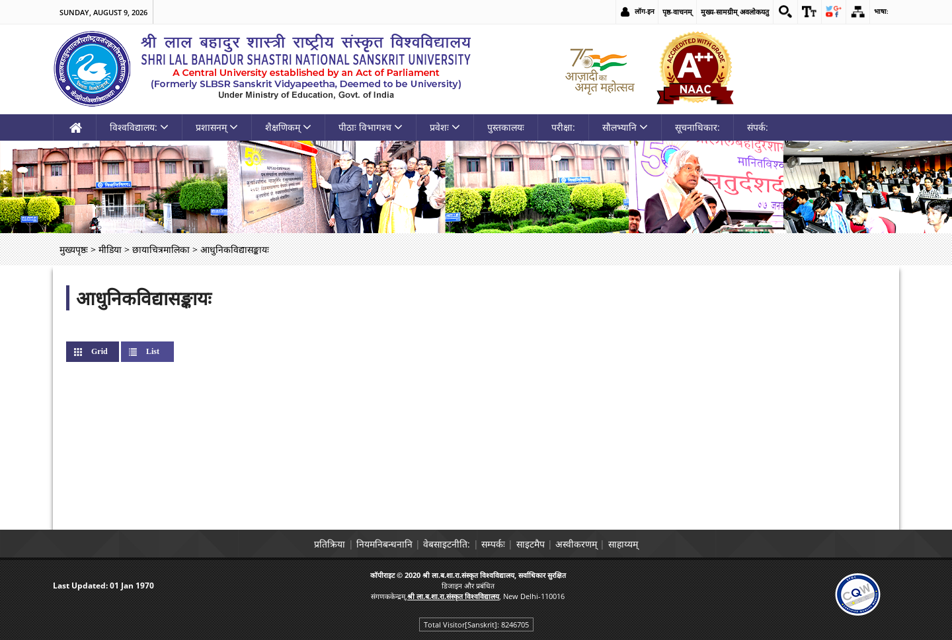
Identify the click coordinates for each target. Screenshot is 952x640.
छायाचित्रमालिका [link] (161, 249)
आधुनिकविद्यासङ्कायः (144, 297)
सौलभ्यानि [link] (625, 127)
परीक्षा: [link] (563, 127)
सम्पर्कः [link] (493, 544)
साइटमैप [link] (540, 544)
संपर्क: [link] (757, 127)
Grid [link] (110, 351)
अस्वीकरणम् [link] (596, 544)
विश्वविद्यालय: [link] (139, 127)
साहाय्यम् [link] (653, 544)
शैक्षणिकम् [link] (288, 127)
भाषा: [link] (881, 12)
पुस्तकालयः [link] (505, 127)
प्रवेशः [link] (445, 127)
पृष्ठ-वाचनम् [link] (670, 12)
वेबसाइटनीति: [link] (436, 544)
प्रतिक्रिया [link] (299, 544)
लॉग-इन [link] (637, 12)
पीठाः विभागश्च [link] (370, 127)
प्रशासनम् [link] (217, 127)
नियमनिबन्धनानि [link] (364, 544)
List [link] (152, 351)
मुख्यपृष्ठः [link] (74, 249)
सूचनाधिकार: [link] (697, 127)
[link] (778, 12)
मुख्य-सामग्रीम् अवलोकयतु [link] (728, 12)
